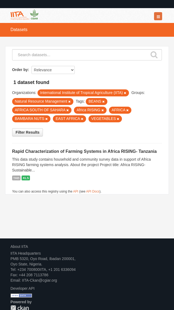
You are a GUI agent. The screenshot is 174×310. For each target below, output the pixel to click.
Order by (20, 70)
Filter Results (28, 132)
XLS (26, 178)
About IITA (19, 246)
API (75, 191)
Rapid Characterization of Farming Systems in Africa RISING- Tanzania (84, 151)
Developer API (23, 288)
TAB (16, 178)
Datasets (19, 29)
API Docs (93, 191)
